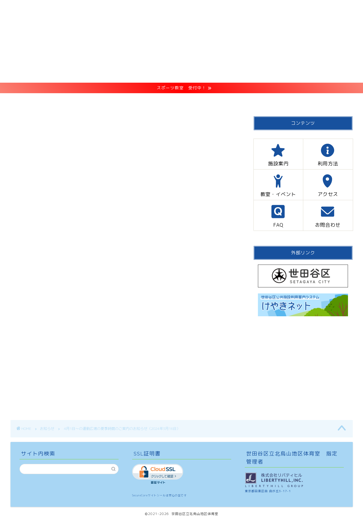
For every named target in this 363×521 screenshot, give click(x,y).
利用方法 (133, 101)
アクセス (229, 101)
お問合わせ (303, 101)
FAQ (265, 101)
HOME (55, 101)
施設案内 (93, 101)
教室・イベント (181, 101)
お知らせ (20, 126)
